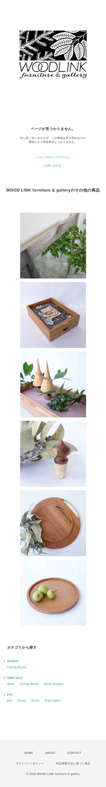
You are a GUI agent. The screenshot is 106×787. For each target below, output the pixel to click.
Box (9, 700)
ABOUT (50, 752)
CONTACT (74, 752)
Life (10, 694)
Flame (22, 700)
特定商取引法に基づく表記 (73, 763)
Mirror (35, 700)
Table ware (15, 677)
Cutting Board (16, 667)
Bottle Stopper (54, 684)
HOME (29, 752)
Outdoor (13, 661)
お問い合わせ (53, 165)
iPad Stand (52, 700)
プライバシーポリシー (30, 763)
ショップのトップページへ (53, 157)
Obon (10, 684)
